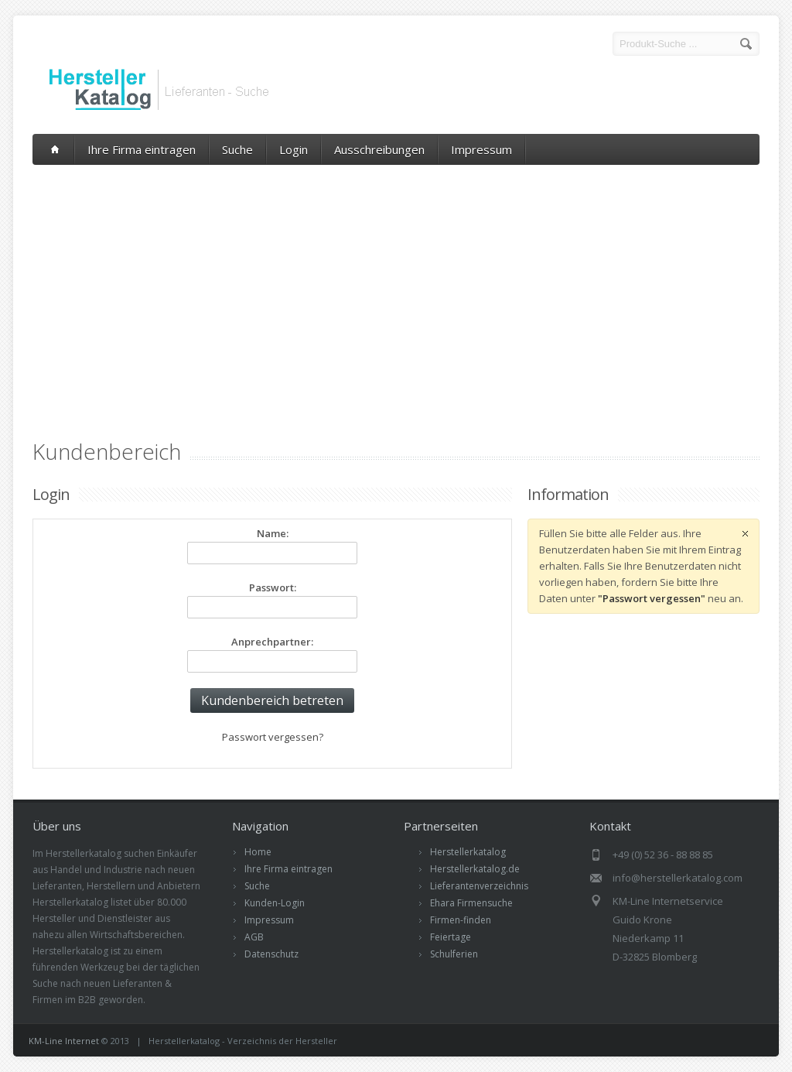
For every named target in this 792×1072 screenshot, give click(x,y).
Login (293, 149)
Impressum (481, 149)
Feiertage (450, 937)
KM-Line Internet (64, 1040)
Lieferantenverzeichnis (479, 885)
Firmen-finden (460, 919)
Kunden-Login (274, 902)
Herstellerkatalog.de (475, 868)
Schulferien (454, 954)
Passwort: (272, 587)
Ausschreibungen (379, 149)
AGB (254, 937)
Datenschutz (271, 954)
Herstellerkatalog (468, 851)
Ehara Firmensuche (471, 902)
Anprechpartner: (272, 642)
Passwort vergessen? (272, 737)
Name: (272, 533)
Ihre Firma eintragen (141, 149)
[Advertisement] (396, 281)
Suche (237, 149)
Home (257, 851)
